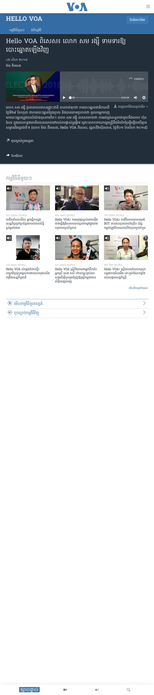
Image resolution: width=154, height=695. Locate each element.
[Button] (14, 157)
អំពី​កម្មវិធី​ (36, 30)
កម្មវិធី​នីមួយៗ (16, 30)
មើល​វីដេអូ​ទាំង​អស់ (138, 288)
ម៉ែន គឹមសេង (13, 66)
